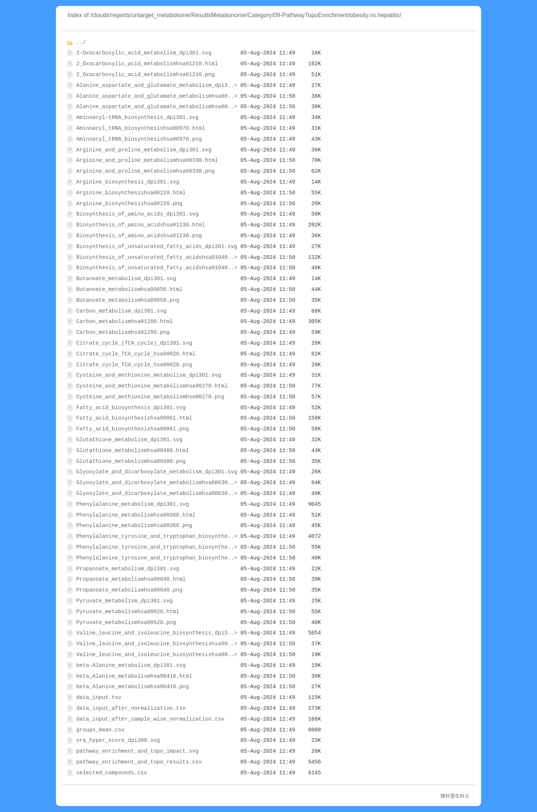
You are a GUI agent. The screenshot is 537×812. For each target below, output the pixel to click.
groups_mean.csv (100, 730)
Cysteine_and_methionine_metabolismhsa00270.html (151, 386)
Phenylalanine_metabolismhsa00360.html (135, 515)
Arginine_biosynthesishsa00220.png (129, 204)
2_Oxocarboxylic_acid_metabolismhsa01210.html (147, 64)
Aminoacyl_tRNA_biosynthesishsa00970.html (140, 128)
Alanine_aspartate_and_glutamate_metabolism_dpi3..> (156, 85)
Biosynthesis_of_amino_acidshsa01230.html (140, 225)
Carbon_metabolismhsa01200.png (122, 332)
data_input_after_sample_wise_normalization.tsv (150, 719)
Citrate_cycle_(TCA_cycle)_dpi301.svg (134, 343)
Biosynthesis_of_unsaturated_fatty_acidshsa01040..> (156, 257)
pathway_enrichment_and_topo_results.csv (139, 762)
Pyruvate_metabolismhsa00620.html (127, 612)
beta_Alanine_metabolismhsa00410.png (132, 687)
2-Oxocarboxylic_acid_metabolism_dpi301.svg (143, 53)
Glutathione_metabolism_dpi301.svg (129, 440)
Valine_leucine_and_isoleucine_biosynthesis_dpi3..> (156, 633)
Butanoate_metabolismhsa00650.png (127, 300)
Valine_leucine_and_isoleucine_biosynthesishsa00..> (156, 644)
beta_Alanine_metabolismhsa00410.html (134, 676)
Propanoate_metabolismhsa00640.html (131, 579)
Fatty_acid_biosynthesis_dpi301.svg (131, 408)
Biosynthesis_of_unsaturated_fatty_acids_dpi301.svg (156, 247)
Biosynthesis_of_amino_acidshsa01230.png (139, 236)
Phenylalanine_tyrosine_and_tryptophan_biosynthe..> (156, 536)
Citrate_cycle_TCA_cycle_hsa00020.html (135, 354)
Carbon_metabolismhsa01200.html (124, 322)
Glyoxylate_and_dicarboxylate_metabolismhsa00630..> (156, 483)
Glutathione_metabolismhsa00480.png (131, 461)
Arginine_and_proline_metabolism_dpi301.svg (143, 150)
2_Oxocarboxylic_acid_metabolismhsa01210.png (145, 75)
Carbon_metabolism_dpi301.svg (121, 311)
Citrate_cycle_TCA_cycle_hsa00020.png (134, 365)
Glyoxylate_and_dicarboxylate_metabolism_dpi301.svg (156, 472)
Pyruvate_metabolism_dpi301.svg (124, 601)
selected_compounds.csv (111, 773)
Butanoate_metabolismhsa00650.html (129, 289)
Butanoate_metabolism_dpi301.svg (126, 279)
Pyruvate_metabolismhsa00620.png (126, 623)
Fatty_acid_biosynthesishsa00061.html (134, 418)
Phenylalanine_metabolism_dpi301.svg (132, 504)
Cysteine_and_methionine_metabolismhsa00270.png (150, 397)
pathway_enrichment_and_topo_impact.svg (137, 751)
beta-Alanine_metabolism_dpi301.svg (131, 665)
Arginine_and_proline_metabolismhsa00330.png (145, 171)
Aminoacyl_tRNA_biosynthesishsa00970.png (139, 139)
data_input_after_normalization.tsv (131, 708)
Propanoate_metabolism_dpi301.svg (127, 569)
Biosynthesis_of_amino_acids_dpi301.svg (137, 214)
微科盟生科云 (455, 796)
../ (81, 43)
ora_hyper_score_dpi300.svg (118, 740)
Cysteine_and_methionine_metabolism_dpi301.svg (148, 375)
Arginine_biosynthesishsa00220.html (131, 193)
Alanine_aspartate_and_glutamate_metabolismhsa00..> (156, 96)
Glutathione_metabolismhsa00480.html (132, 451)
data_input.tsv (98, 697)
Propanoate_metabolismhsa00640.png (129, 590)
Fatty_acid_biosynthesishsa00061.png (132, 429)
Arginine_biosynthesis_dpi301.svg (127, 182)
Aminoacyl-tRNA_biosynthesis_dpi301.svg (137, 117)
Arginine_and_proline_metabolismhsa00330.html (147, 160)
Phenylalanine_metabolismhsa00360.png (134, 526)
